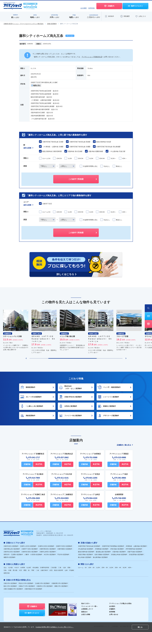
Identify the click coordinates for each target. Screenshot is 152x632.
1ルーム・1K (82, 567)
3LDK (124, 567)
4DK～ (130, 567)
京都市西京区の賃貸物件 (47, 549)
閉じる (140, 627)
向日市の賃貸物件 (50, 554)
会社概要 (83, 8)
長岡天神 (7, 573)
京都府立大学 (45, 586)
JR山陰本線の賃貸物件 (85, 549)
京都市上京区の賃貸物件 (28, 546)
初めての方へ (85, 603)
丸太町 (28, 567)
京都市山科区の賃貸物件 (47, 552)
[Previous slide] (26, 358)
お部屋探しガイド (87, 609)
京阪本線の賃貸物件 (119, 552)
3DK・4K (118, 567)
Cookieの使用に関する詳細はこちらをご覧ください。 (55, 627)
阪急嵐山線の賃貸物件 (103, 552)
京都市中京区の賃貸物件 (64, 546)
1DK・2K (91, 567)
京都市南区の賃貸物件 (64, 549)
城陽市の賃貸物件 (9, 557)
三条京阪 (54, 567)
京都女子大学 (27, 586)
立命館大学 (42, 583)
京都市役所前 (44, 567)
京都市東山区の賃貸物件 (12, 549)
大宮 (20, 570)
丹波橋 (71, 570)
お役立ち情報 (85, 614)
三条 (59, 567)
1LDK (98, 567)
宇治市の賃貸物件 (63, 554)
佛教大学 (61, 586)
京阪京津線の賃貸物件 (85, 554)
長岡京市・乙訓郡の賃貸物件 (13, 554)
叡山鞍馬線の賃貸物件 (100, 557)
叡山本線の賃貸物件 (84, 557)
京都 (9, 570)
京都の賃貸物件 (52, 23)
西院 (25, 570)
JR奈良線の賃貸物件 (117, 549)
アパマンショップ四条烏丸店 (92, 57)
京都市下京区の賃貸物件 (30, 549)
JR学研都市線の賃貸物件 (134, 549)
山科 (66, 570)
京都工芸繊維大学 (13, 589)
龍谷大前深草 (58, 570)
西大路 (15, 570)
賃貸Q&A (84, 612)
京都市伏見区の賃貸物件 (30, 552)
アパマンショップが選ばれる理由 (120, 603)
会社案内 (112, 606)
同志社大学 (26, 583)
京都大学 (10, 583)
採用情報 (91, 8)
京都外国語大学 (33, 589)
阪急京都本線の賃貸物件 (86, 552)
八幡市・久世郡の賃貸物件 (33, 554)
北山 (5, 567)
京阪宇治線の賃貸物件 (134, 552)
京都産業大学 (59, 583)
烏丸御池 (35, 567)
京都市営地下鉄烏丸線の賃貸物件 (89, 546)
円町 (32, 570)
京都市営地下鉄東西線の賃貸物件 (113, 546)
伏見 (51, 570)
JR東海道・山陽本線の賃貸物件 (136, 546)
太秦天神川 (44, 570)
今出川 (16, 567)
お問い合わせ (113, 614)
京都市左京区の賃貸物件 (46, 546)
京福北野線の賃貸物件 (136, 554)
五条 (5, 570)
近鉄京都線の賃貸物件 (102, 554)
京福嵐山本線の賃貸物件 (119, 554)
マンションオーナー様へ (89, 606)
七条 (64, 567)
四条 (69, 567)
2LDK (111, 567)
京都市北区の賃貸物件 (11, 546)
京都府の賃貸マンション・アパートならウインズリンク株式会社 (24, 23)
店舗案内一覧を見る (125, 445)
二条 (37, 570)
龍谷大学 (10, 586)
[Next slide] (125, 358)
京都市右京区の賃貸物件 (12, 552)
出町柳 (22, 567)
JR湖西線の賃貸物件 (101, 549)
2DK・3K (105, 567)
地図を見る (36, 86)
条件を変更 (28, 148)
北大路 (10, 567)
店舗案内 (112, 609)
